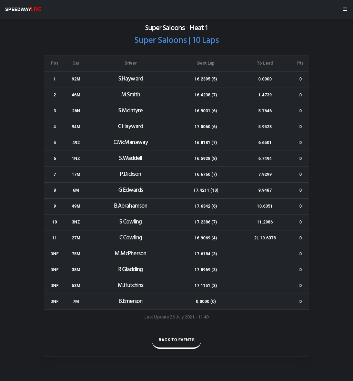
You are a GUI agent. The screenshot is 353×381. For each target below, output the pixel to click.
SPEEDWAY (23, 9)
